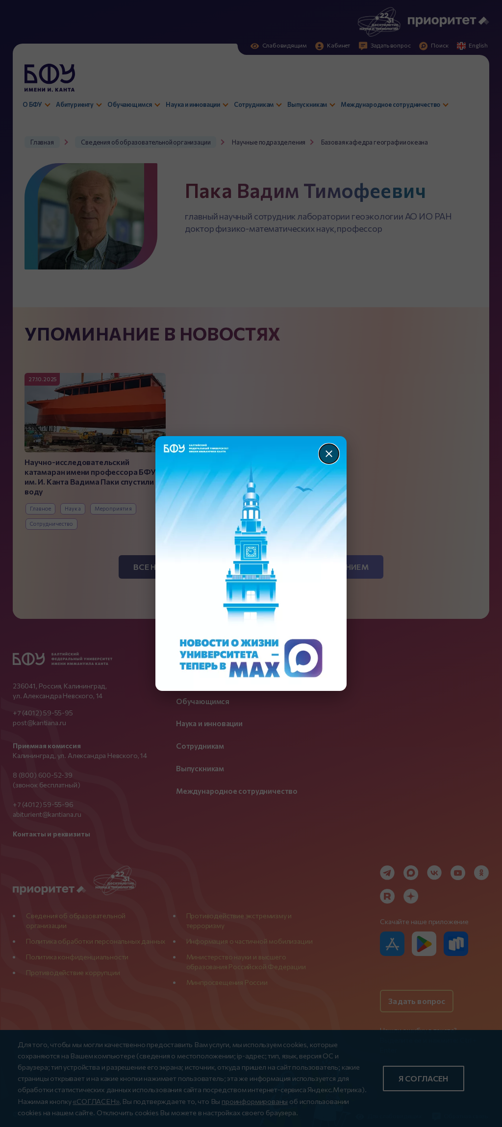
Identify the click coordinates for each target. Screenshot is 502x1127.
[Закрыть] (329, 454)
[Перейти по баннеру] (251, 563)
